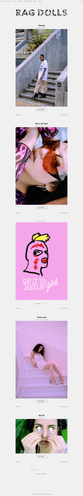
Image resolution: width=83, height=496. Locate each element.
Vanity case (41, 317)
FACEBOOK (19, 1)
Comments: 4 (18, 406)
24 (48, 469)
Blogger (49, 494)
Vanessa (41, 25)
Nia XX (41, 415)
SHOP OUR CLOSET (28, 1)
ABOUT (2, 1)
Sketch (42, 319)
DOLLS (35, 1)
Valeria (46, 126)
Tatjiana (46, 319)
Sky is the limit (41, 124)
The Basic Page (39, 494)
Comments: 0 (18, 114)
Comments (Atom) (43, 473)
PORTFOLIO (8, 1)
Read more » (41, 109)
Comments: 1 (18, 461)
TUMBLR (14, 1)
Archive (40, 1)
